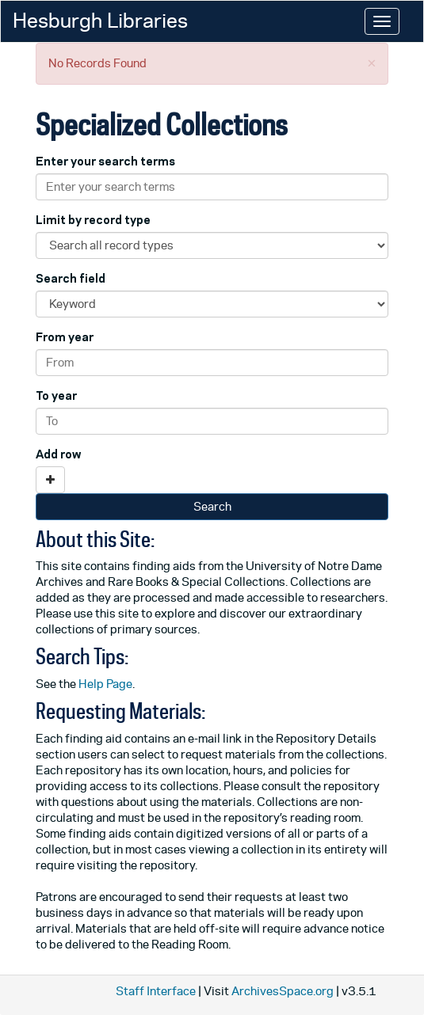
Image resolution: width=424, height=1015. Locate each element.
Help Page (105, 683)
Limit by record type (93, 219)
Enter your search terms (105, 161)
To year (56, 395)
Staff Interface (156, 991)
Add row (58, 454)
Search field (70, 278)
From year (65, 337)
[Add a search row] (50, 479)
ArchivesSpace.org (282, 991)
